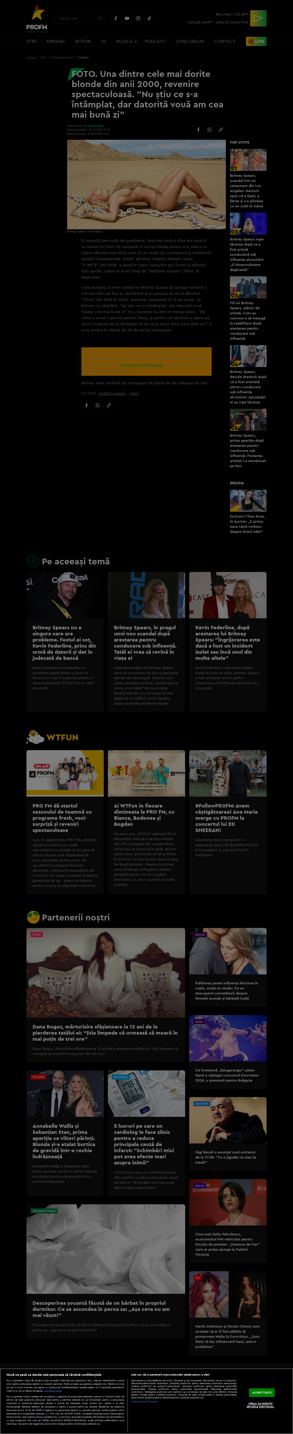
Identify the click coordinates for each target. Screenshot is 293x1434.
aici (47, 1413)
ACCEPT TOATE (261, 1392)
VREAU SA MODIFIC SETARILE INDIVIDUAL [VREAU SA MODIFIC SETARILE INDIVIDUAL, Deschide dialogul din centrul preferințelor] (260, 1405)
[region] (146, 1401)
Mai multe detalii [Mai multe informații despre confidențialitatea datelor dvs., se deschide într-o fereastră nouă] (53, 1390)
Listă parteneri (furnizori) (144, 1401)
